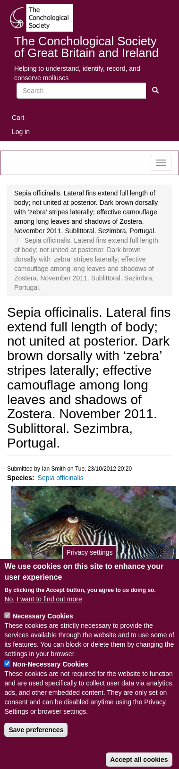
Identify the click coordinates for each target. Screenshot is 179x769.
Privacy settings (89, 567)
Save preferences (36, 744)
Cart (18, 117)
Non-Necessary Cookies (50, 679)
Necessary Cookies (42, 630)
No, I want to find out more (43, 613)
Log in (21, 131)
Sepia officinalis (61, 478)
